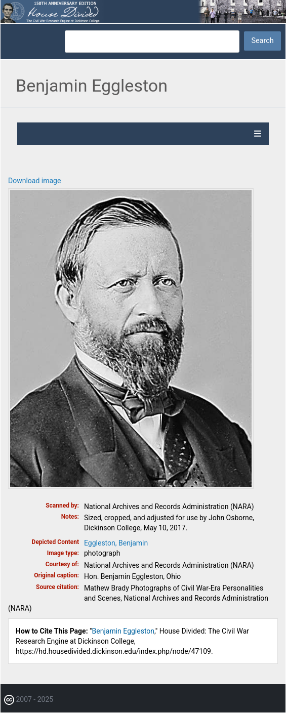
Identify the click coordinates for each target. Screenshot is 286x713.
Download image (34, 181)
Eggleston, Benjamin (116, 543)
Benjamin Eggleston (123, 631)
